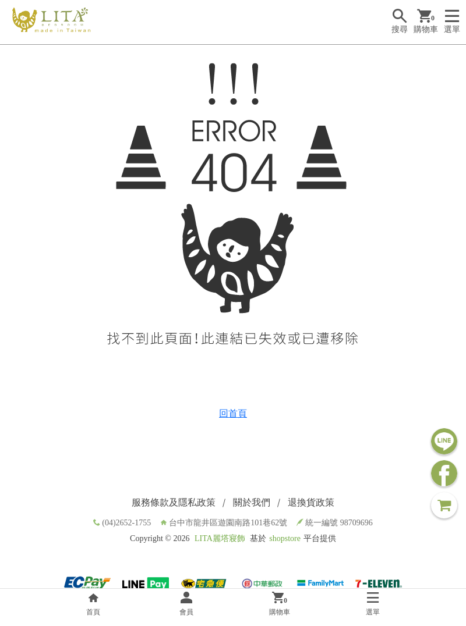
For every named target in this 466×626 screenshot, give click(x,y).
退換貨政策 (311, 502)
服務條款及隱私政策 (174, 502)
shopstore (285, 538)
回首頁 (233, 413)
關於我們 (251, 502)
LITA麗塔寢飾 (220, 538)
